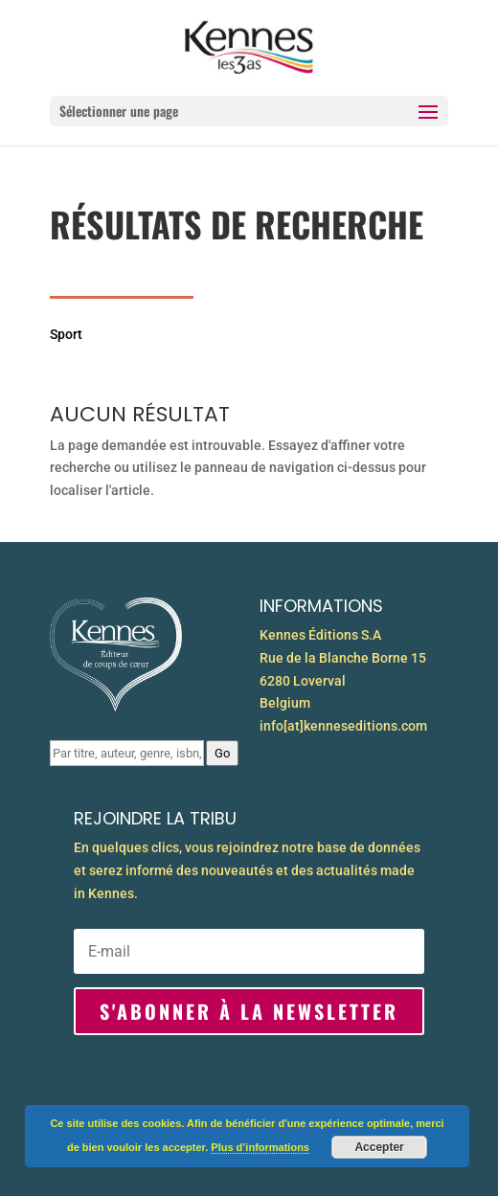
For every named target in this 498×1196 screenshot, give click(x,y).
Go (222, 753)
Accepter (378, 1147)
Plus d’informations (260, 1147)
